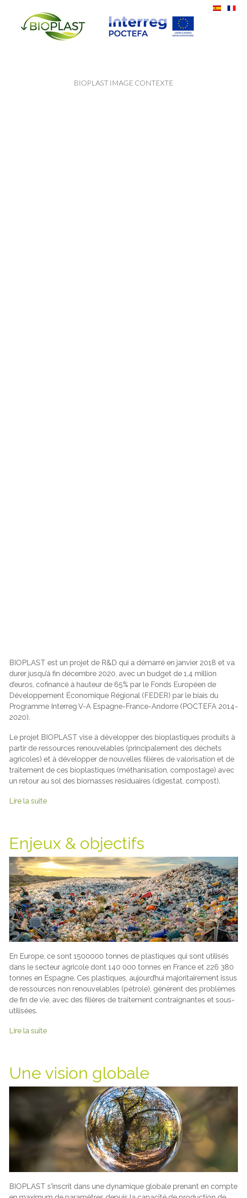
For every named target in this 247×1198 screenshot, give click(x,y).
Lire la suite (28, 801)
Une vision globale (79, 1072)
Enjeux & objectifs (76, 843)
